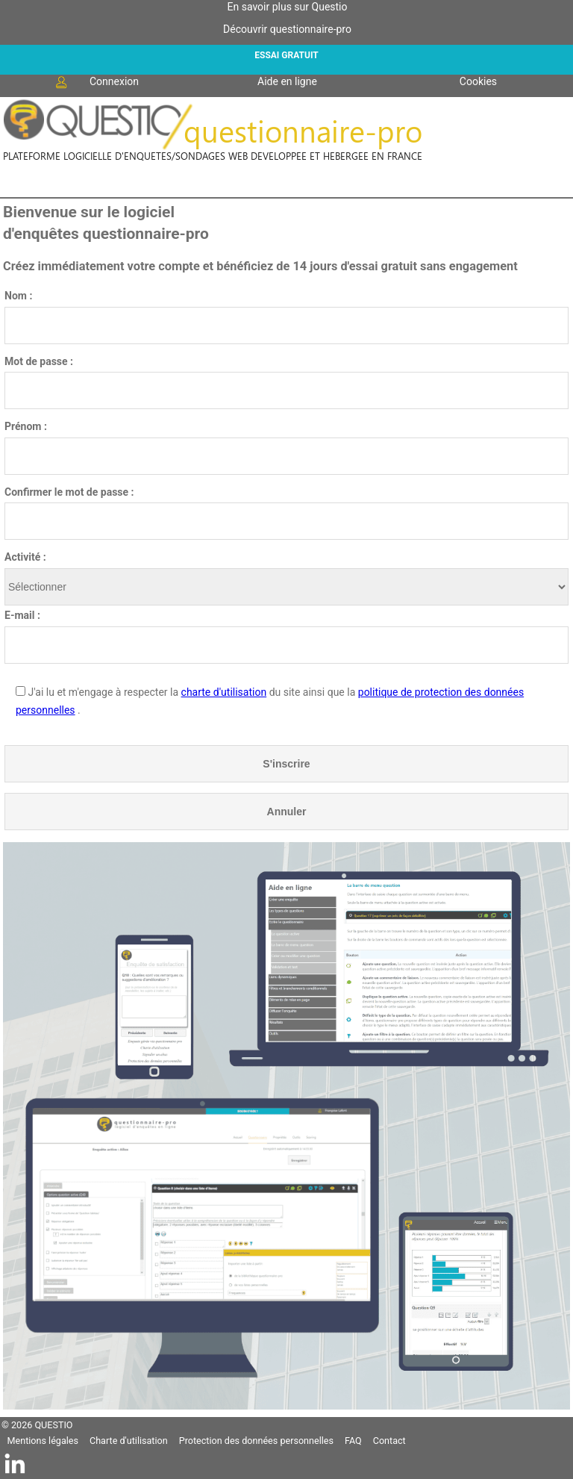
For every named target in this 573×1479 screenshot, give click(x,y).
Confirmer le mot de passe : (69, 492)
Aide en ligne (287, 81)
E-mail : (22, 615)
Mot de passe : (38, 361)
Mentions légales (42, 1440)
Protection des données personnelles (256, 1440)
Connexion (96, 82)
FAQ (353, 1440)
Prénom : (25, 426)
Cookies (478, 81)
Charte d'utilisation (129, 1440)
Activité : (25, 557)
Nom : (18, 296)
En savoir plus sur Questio (288, 7)
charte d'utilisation (224, 692)
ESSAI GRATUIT (286, 55)
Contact (389, 1440)
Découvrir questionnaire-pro (287, 29)
